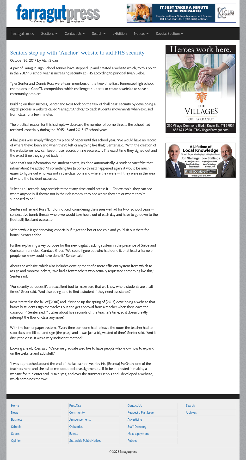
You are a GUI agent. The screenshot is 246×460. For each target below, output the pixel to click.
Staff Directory (137, 427)
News (14, 412)
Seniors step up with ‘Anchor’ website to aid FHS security (77, 52)
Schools (16, 427)
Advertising (135, 419)
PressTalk (75, 405)
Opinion (16, 440)
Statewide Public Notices (85, 440)
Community (77, 412)
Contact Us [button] (75, 33)
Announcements (80, 419)
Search (190, 405)
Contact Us (135, 405)
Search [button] (98, 33)
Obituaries (76, 427)
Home (15, 405)
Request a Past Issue (141, 412)
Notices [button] (141, 33)
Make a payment (138, 434)
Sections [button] (49, 33)
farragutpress (22, 33)
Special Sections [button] (169, 33)
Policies (132, 440)
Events (73, 434)
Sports (15, 434)
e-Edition (120, 33)
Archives (191, 412)
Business (16, 419)
